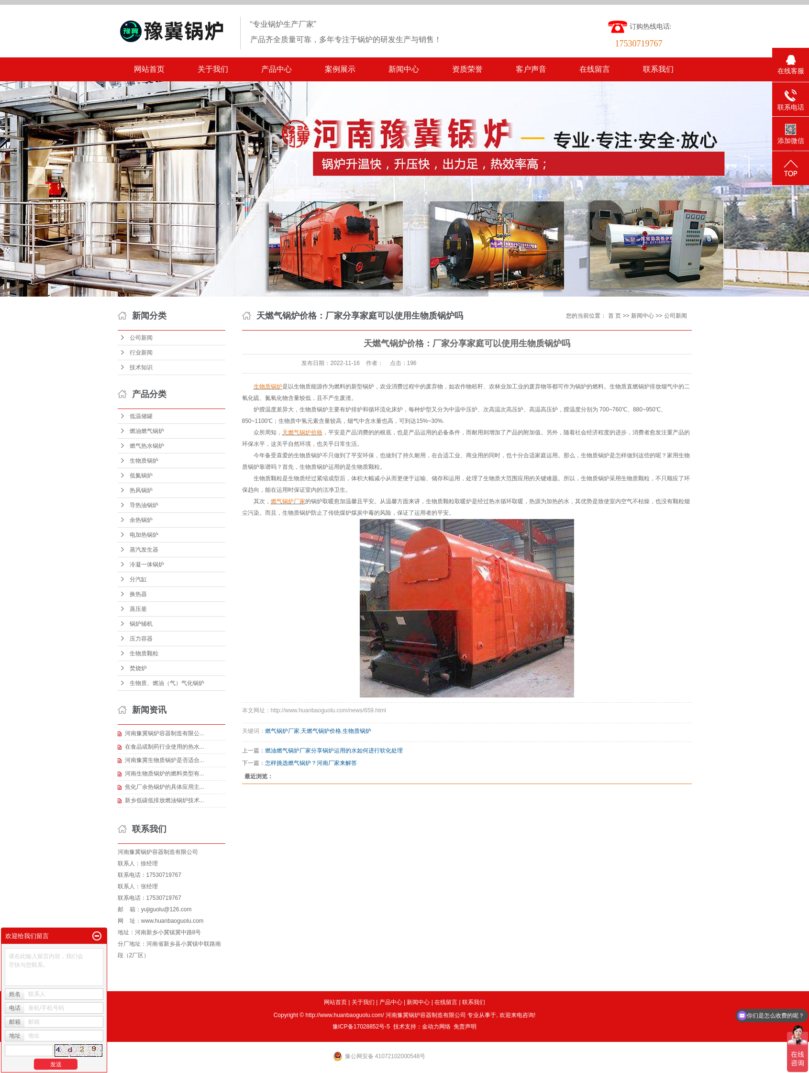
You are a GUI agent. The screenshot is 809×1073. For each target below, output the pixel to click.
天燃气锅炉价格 (321, 731)
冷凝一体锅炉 (147, 564)
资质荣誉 (467, 69)
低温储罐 (141, 416)
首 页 (614, 315)
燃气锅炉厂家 (282, 731)
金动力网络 (436, 1026)
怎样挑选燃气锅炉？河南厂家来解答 (311, 763)
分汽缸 (138, 579)
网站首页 (149, 69)
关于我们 (213, 69)
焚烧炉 (138, 668)
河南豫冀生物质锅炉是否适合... (164, 760)
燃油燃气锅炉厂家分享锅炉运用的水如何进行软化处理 (334, 750)
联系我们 (658, 69)
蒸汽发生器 (144, 549)
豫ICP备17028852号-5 (361, 1026)
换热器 (138, 594)
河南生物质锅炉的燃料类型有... (164, 773)
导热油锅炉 (144, 505)
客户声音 (531, 69)
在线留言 (594, 69)
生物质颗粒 (144, 653)
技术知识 (141, 367)
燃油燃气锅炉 (147, 431)
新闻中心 (403, 69)
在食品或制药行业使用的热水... (164, 746)
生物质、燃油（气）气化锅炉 (167, 683)
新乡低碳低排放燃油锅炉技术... (164, 800)
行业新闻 (141, 352)
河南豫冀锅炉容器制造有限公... (164, 733)
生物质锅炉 (144, 460)
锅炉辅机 (141, 623)
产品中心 (276, 69)
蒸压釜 (138, 609)
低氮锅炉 (141, 475)
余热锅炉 (141, 520)
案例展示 (340, 69)
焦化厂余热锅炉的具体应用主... (164, 787)
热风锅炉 (141, 490)
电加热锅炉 (144, 534)
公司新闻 (141, 337)
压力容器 (141, 638)
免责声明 (465, 1026)
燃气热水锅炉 (147, 445)
